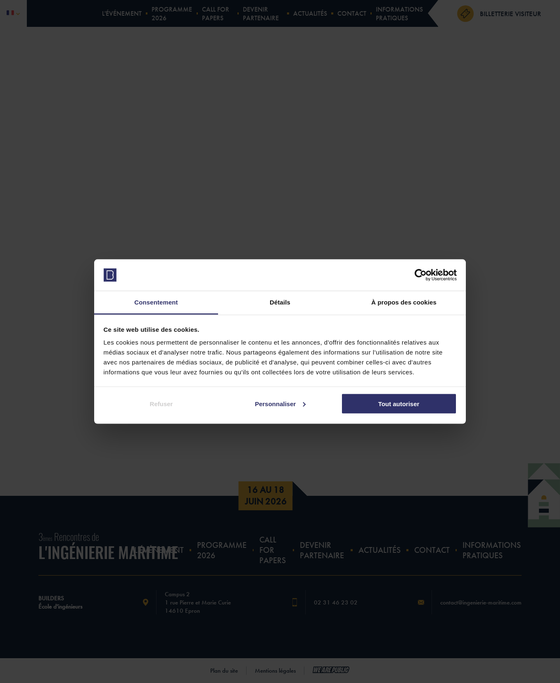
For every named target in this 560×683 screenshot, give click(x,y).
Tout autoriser (399, 403)
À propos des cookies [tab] (404, 302)
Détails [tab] (280, 302)
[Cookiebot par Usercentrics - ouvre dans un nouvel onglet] (420, 275)
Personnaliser (280, 403)
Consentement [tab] (156, 302)
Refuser (161, 403)
